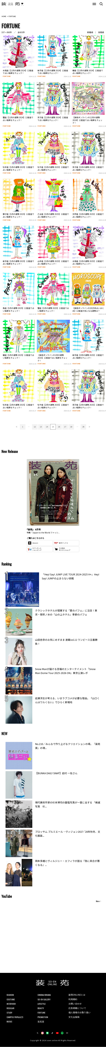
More (98, 901)
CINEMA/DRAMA (44, 994)
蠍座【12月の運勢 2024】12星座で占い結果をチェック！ (87, 72)
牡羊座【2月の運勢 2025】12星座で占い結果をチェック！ (18, 406)
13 (41, 426)
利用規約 (72, 999)
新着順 (90, 32)
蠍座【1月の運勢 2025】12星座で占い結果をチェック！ (18, 356)
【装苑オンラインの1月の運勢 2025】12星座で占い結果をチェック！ (52, 358)
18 (71, 426)
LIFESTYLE (42, 1003)
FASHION (10, 994)
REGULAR (10, 1008)
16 (59, 426)
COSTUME (11, 999)
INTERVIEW (11, 1003)
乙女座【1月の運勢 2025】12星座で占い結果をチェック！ (53, 215)
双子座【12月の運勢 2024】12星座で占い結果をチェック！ (53, 119)
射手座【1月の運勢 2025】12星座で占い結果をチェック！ (18, 262)
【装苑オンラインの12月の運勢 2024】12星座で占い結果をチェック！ (87, 120)
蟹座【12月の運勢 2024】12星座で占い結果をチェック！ (18, 119)
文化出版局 (74, 1017)
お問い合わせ (75, 1003)
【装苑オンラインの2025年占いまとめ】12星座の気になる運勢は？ (88, 309)
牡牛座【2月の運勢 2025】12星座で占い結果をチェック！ (53, 406)
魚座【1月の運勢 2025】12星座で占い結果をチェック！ (18, 309)
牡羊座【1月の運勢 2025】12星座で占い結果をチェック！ (18, 168)
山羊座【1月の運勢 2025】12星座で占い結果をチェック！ (53, 262)
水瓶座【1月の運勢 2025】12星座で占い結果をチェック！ (88, 262)
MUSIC (9, 1021)
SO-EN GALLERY (44, 999)
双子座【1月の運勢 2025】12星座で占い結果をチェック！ (88, 168)
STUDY (9, 1012)
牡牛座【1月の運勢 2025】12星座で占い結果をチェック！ (53, 168)
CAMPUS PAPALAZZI (15, 1017)
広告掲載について (77, 1008)
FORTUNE (7, 76)
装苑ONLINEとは (76, 994)
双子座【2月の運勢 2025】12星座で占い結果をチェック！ (88, 406)
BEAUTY (41, 1008)
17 (65, 426)
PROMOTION (43, 1017)
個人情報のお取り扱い (79, 1012)
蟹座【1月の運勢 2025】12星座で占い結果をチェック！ (53, 309)
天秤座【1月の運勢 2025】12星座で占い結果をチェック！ (88, 215)
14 (47, 426)
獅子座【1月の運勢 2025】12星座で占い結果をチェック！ (18, 215)
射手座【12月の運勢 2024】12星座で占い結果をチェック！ (53, 72)
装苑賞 (41, 1021)
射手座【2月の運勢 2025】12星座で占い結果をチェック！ (88, 356)
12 (35, 426)
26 (83, 426)
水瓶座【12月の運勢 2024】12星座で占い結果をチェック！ (18, 72)
